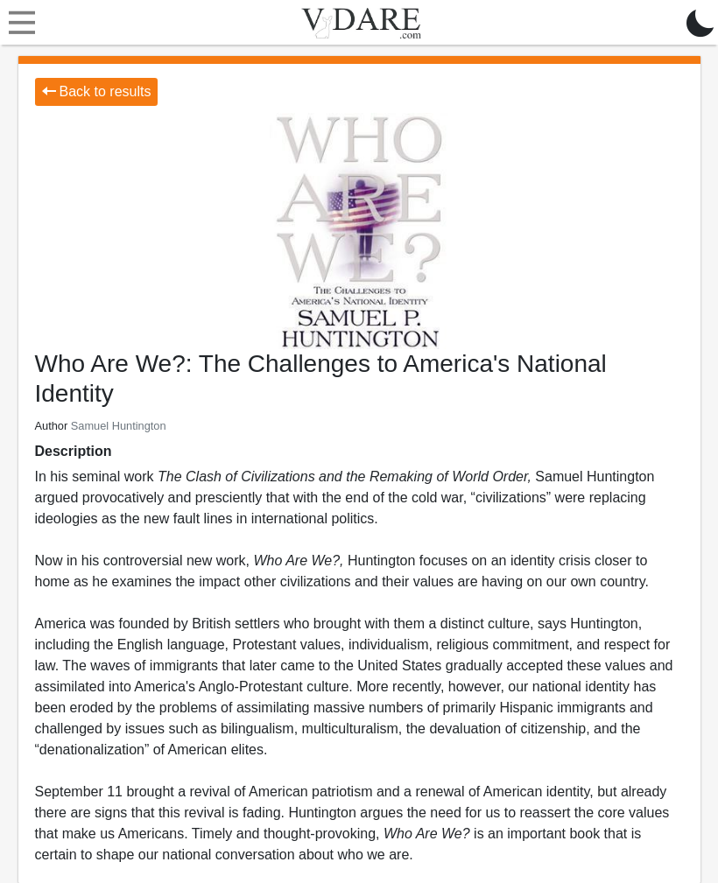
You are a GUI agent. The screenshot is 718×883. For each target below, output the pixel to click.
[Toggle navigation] (17, 23)
